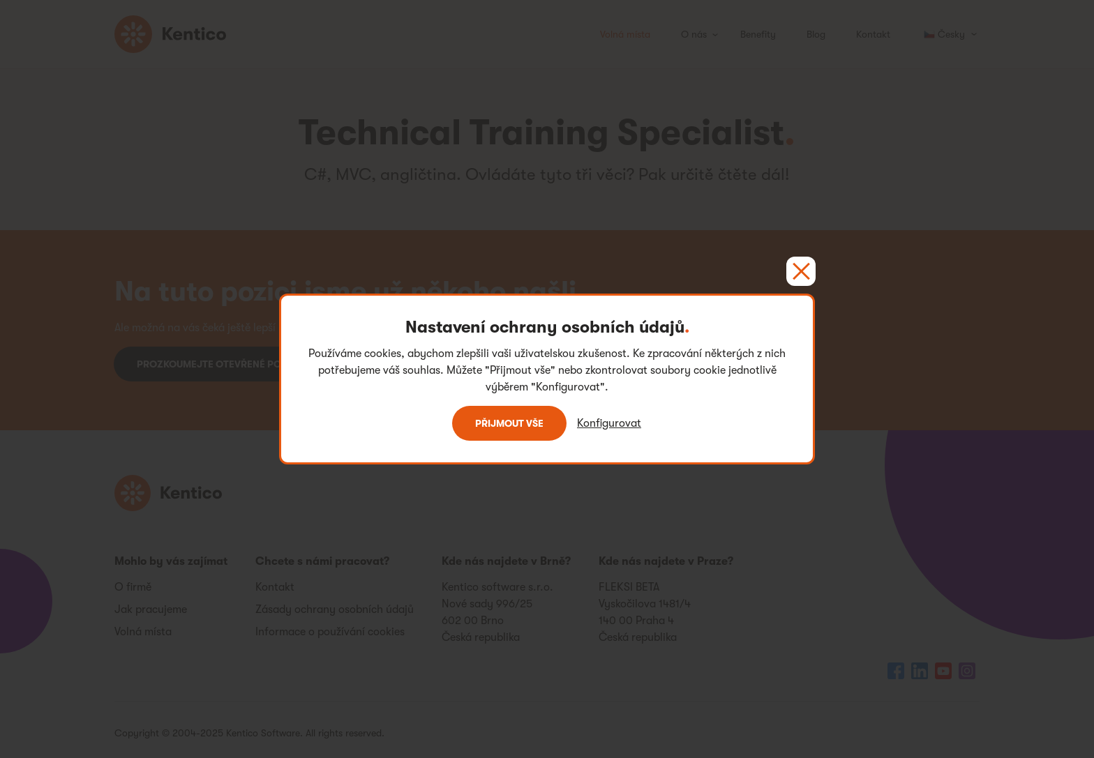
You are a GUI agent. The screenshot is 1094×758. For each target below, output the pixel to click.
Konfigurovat (609, 423)
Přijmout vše (509, 423)
